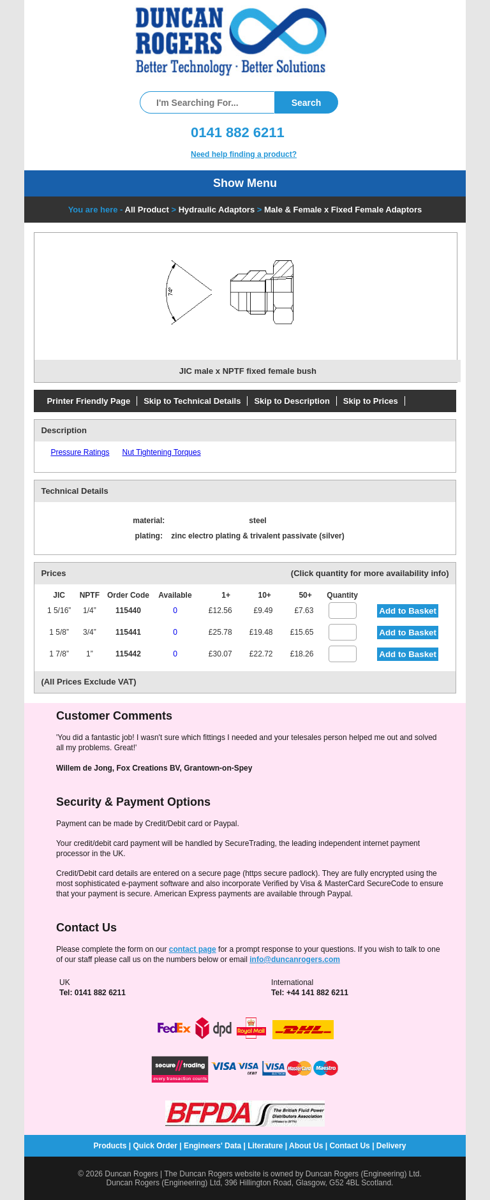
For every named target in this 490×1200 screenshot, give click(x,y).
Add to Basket (407, 611)
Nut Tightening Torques (161, 452)
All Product (147, 209)
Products (109, 1145)
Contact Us (349, 1145)
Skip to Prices (370, 401)
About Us (306, 1145)
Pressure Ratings (79, 452)
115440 (128, 610)
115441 (128, 632)
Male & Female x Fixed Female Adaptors (343, 209)
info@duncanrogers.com (294, 959)
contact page (192, 949)
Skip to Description (291, 401)
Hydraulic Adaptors (217, 209)
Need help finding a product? (244, 154)
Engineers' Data (212, 1145)
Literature (265, 1145)
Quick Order (155, 1145)
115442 (128, 653)
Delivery (391, 1145)
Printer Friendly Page (88, 401)
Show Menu (245, 183)
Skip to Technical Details (192, 401)
